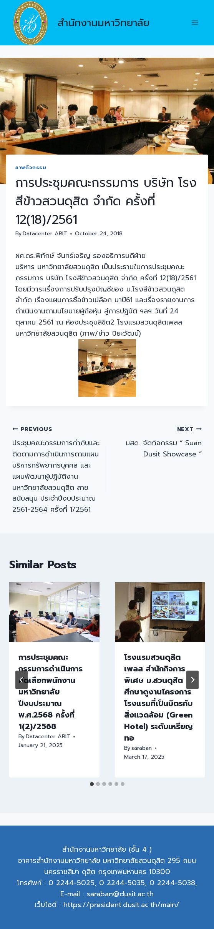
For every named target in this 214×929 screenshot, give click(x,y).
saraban (141, 748)
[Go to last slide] (21, 680)
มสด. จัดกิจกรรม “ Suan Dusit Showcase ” (158, 441)
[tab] (92, 784)
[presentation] (54, 612)
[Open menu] (194, 23)
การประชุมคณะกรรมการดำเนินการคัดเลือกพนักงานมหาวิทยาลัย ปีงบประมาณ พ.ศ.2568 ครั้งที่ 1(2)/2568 (50, 691)
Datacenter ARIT (45, 233)
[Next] (192, 680)
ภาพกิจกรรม (30, 167)
